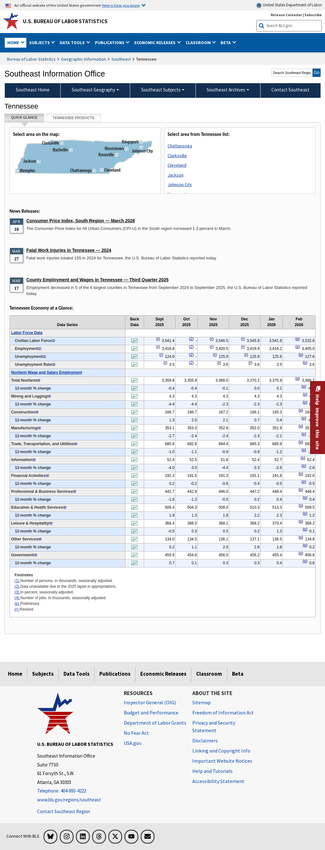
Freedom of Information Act (223, 712)
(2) (17, 586)
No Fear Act (136, 733)
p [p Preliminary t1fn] (297, 339)
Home (15, 673)
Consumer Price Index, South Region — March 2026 (80, 220)
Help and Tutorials (212, 771)
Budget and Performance (151, 712)
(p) (17, 603)
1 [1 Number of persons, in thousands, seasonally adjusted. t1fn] (53, 340)
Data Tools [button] (73, 42)
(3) (17, 592)
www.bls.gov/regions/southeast (69, 800)
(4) (17, 598)
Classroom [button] (199, 42)
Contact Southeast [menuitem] (290, 90)
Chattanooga (180, 146)
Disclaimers (205, 740)
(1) (17, 581)
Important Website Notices (222, 761)
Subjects (43, 673)
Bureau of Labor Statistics (31, 59)
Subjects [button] (40, 42)
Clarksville (177, 155)
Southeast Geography (93, 90)
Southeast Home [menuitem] (33, 90)
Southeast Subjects (161, 90)
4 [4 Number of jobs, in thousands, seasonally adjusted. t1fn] (38, 380)
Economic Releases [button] (155, 42)
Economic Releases (163, 673)
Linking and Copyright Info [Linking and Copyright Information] (221, 750)
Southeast (121, 59)
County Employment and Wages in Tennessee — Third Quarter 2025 (97, 279)
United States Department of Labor (289, 5)
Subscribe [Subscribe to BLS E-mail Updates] (313, 14)
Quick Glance (24, 119)
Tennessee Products (73, 118)
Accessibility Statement (218, 781)
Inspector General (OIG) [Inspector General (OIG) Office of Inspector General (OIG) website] (150, 702)
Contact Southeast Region (63, 811)
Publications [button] (110, 42)
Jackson (175, 175)
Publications (114, 673)
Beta (237, 673)
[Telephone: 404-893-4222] (75, 791)
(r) (17, 609)
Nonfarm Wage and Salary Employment (46, 372)
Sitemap (201, 702)
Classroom (209, 673)
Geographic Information (83, 59)
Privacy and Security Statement (213, 726)
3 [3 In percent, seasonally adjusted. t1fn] (53, 364)
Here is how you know (121, 5)
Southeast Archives (226, 90)
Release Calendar (286, 14)
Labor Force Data (27, 333)
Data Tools (76, 673)
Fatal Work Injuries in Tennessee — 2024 (68, 250)
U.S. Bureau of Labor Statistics (65, 21)
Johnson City (180, 184)
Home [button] (13, 42)
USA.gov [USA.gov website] (132, 743)
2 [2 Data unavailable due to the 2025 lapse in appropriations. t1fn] (191, 339)
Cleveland (177, 165)
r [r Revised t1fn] (158, 339)
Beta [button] (226, 42)
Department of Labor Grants (155, 722)
